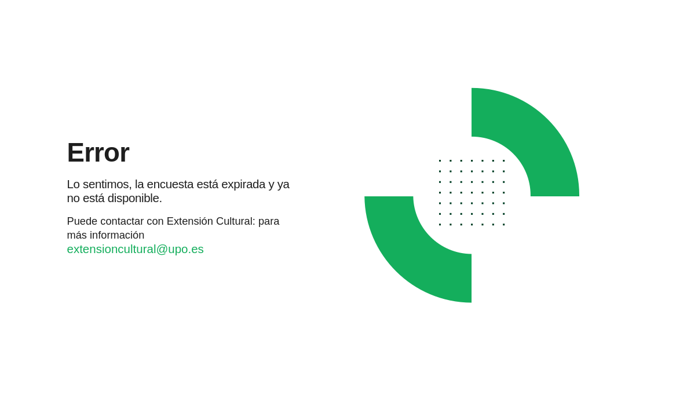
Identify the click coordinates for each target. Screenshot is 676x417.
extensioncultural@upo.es (135, 248)
